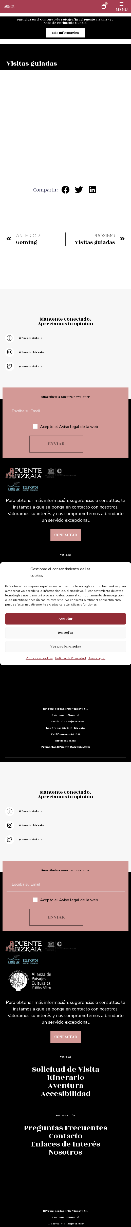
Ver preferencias (65, 646)
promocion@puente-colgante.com (65, 747)
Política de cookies (39, 658)
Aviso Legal (96, 658)
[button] (65, 190)
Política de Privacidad (70, 658)
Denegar (65, 632)
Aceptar (66, 618)
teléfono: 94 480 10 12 (65, 734)
